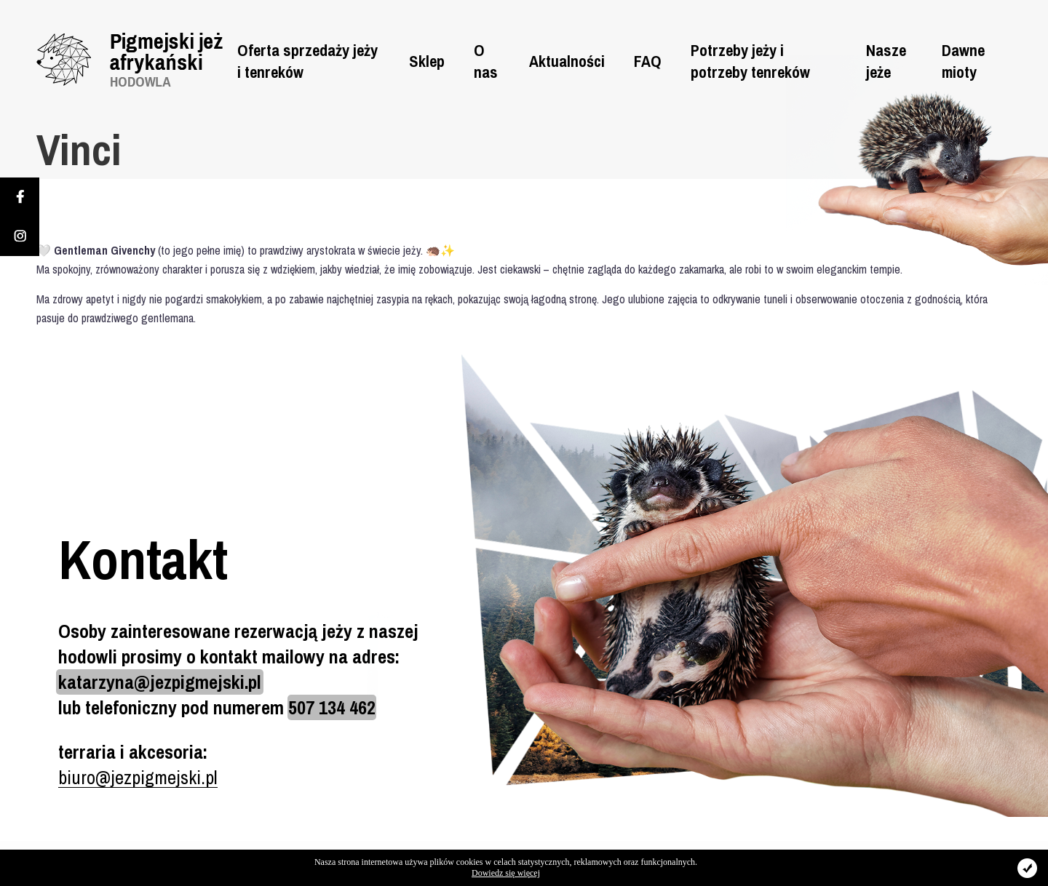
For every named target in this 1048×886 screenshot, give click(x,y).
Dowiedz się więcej (506, 873)
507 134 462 (332, 707)
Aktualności (567, 61)
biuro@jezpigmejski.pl (138, 777)
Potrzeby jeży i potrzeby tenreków (750, 61)
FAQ (648, 61)
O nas (486, 61)
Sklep (427, 61)
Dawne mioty (963, 61)
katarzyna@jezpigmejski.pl (159, 682)
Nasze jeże (886, 61)
